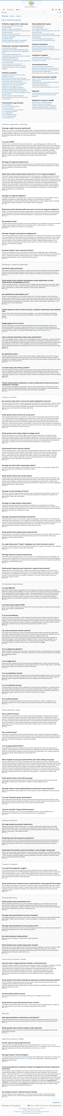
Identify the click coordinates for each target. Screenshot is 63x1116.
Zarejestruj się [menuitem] (60, 10)
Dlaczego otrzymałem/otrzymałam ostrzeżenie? (14, 89)
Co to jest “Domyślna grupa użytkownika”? (43, 38)
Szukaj (4, 12)
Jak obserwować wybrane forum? (40, 85)
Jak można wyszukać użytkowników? (41, 71)
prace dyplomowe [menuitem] (45, 1111)
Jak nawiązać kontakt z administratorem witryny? (44, 108)
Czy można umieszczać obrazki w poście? (12, 109)
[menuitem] (52, 9)
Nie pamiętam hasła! (7, 38)
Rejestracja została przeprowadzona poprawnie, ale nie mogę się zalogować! (16, 31)
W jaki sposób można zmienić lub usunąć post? (14, 78)
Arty (28, 1110)
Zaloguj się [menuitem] (56, 10)
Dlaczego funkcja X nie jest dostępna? (42, 104)
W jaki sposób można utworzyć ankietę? (12, 81)
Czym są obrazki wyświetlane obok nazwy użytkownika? (16, 60)
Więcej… (4, 10)
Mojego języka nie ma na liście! (10, 59)
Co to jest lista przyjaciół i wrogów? (41, 57)
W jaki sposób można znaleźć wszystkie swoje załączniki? (44, 95)
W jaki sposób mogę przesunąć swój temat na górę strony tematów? (15, 98)
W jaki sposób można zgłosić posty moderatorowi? (15, 91)
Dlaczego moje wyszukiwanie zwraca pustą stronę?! (45, 69)
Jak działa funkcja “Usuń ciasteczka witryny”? (13, 42)
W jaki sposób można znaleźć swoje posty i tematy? (45, 73)
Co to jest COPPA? (7, 27)
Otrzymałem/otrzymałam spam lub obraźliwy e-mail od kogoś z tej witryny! (46, 50)
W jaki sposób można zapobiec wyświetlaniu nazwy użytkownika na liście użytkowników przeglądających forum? (15, 51)
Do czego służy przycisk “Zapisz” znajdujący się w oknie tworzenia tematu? (16, 93)
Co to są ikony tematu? (8, 117)
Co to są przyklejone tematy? (9, 114)
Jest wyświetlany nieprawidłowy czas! (11, 54)
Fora (19, 9)
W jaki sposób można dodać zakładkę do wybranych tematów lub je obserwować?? (45, 83)
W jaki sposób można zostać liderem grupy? (43, 34)
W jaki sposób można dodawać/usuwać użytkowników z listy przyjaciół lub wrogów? (46, 59)
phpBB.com (47, 330)
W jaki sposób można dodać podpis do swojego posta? (16, 79)
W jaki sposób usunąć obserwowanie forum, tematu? (45, 87)
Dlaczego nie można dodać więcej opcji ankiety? (14, 83)
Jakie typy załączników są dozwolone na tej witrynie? (45, 93)
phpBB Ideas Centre (24, 1058)
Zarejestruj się (20, 12)
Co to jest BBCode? (7, 105)
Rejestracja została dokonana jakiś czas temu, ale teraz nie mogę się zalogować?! (16, 36)
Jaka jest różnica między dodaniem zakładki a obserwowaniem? (43, 79)
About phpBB (41, 1048)
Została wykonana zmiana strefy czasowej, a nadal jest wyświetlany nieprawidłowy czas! (16, 56)
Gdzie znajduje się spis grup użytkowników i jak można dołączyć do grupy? (46, 31)
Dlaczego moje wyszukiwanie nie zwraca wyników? (45, 68)
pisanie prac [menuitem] (39, 1111)
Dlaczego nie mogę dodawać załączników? (13, 87)
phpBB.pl (38, 330)
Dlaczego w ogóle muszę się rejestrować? (12, 26)
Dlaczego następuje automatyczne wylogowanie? (14, 40)
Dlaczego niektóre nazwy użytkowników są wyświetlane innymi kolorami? (46, 36)
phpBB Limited (47, 1044)
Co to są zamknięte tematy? (9, 116)
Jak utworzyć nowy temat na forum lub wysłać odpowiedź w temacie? (13, 75)
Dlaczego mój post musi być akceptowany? (13, 95)
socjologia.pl (10, 9)
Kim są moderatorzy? (37, 27)
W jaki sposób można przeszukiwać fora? (42, 66)
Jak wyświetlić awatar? (8, 62)
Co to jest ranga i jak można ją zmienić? (12, 64)
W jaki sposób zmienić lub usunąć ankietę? (13, 84)
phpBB (29, 1108)
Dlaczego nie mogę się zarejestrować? (12, 29)
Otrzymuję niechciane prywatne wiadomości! (43, 48)
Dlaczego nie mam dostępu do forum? (11, 86)
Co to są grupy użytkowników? (40, 29)
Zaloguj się (11, 12)
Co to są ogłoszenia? (7, 113)
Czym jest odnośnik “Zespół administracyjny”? (43, 40)
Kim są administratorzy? (38, 26)
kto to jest (21, 1074)
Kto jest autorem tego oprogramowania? (42, 102)
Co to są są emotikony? (8, 108)
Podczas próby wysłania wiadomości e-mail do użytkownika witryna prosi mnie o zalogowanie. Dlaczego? (14, 67)
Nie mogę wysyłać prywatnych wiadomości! (43, 46)
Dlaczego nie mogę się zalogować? (11, 34)
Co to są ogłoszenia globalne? (9, 111)
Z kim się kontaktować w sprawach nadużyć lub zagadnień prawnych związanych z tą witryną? (44, 106)
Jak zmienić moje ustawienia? (9, 48)
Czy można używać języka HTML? (11, 106)
